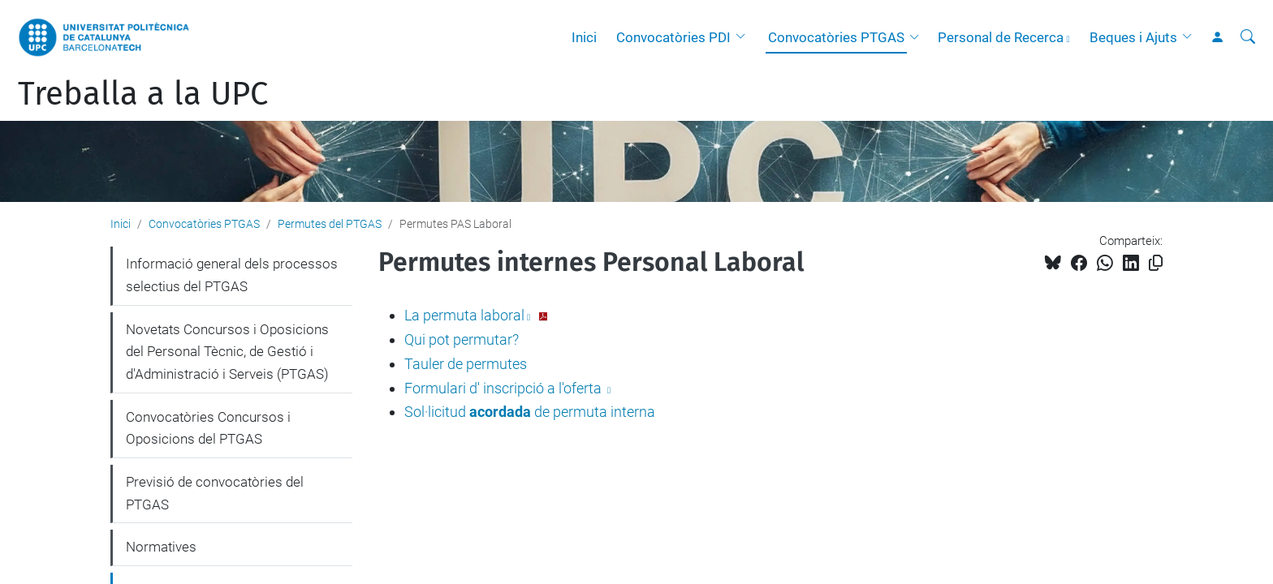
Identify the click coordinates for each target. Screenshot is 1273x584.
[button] (744, 37)
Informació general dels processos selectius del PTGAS (232, 275)
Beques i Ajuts (1133, 37)
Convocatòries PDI (673, 37)
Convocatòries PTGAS (836, 37)
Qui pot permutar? (461, 339)
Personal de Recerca (1001, 37)
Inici (584, 37)
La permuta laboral (464, 315)
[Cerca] (1248, 37)
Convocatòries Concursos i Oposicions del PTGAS (208, 428)
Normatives (161, 547)
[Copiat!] (1156, 263)
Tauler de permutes (465, 363)
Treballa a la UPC (143, 94)
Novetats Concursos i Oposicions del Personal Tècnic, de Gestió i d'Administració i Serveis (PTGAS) (227, 351)
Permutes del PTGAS (330, 223)
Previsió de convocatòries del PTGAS (215, 493)
